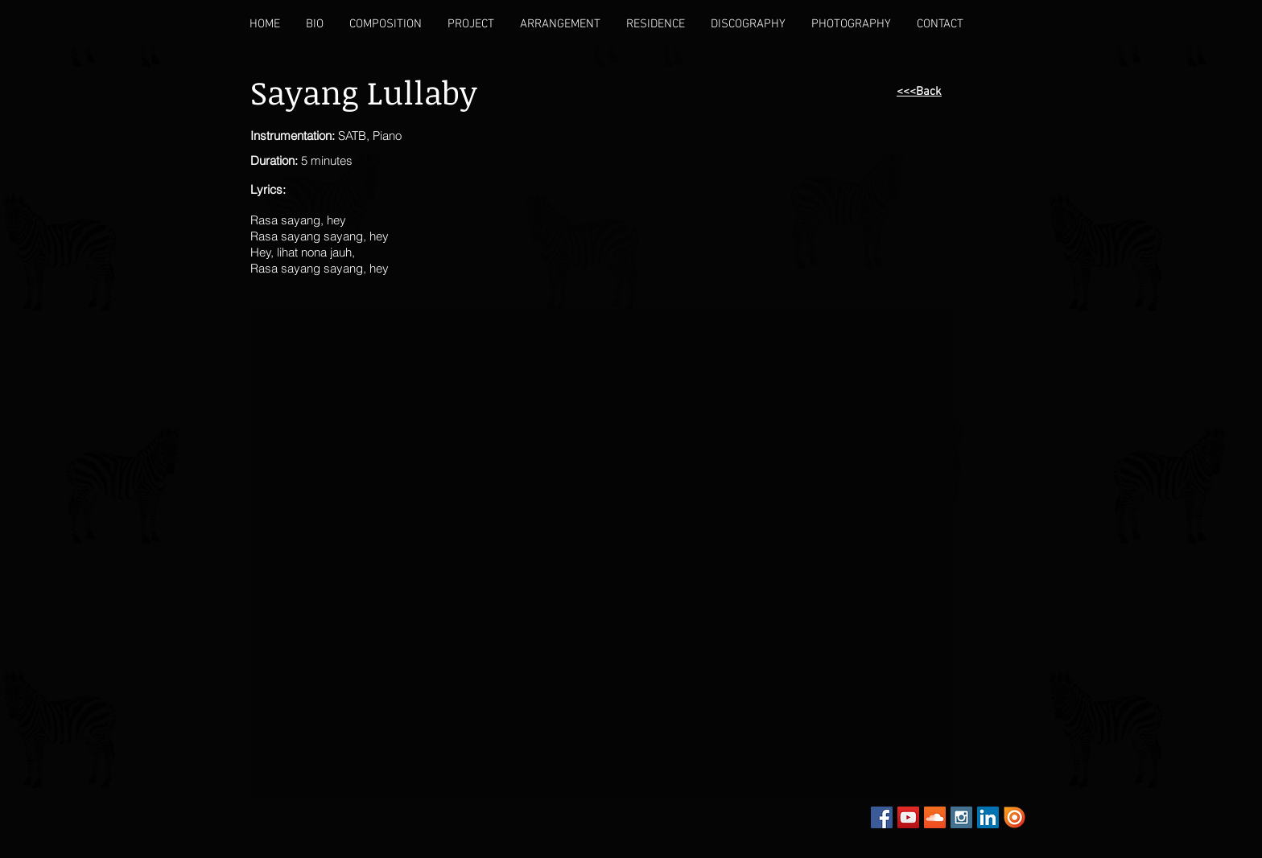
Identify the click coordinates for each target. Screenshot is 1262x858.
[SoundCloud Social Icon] (935, 817)
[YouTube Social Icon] (908, 817)
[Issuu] (1014, 817)
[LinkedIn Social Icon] (988, 817)
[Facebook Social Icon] (882, 817)
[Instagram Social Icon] (961, 817)
